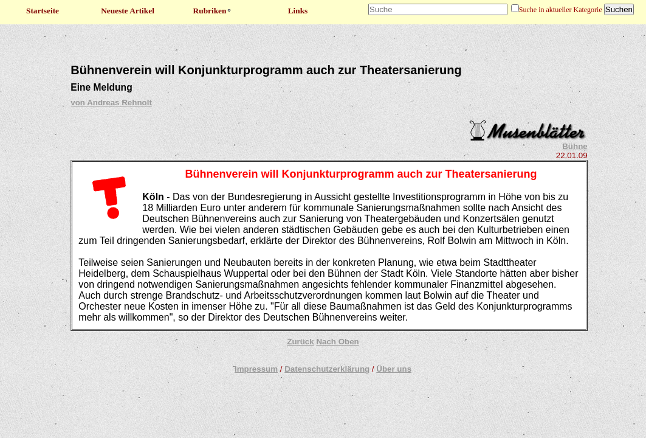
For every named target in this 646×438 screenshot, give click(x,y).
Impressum (256, 369)
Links (298, 10)
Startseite (42, 10)
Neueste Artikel (127, 10)
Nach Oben (337, 341)
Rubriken (213, 10)
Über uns (393, 369)
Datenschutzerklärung (326, 369)
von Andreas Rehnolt (111, 102)
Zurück (300, 341)
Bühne (574, 146)
